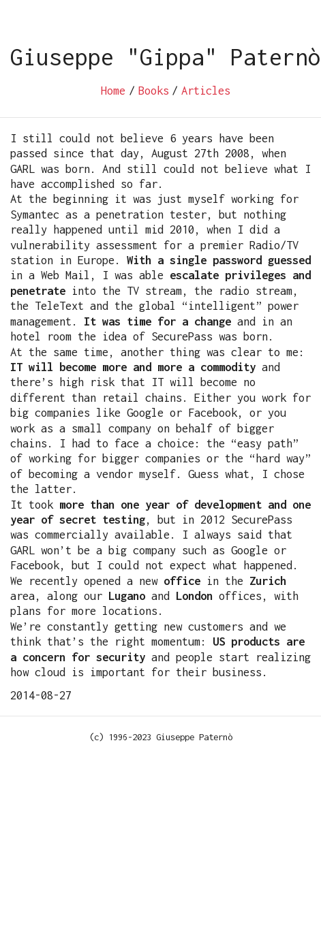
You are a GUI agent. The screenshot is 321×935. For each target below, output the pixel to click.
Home (113, 90)
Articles (205, 90)
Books (153, 90)
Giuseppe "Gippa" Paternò (165, 57)
